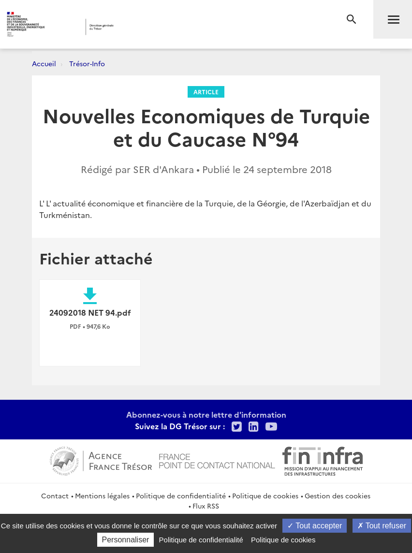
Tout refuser (382, 526)
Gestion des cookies (337, 495)
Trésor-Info (87, 63)
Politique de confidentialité (181, 495)
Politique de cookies (265, 495)
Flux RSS (205, 505)
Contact (55, 495)
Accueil (44, 63)
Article (206, 91)
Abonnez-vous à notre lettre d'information (206, 414)
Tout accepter (314, 526)
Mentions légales (102, 495)
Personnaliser (125, 540)
